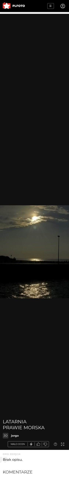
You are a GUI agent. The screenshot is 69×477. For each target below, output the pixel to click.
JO (6, 435)
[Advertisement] (34, 48)
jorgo (15, 435)
